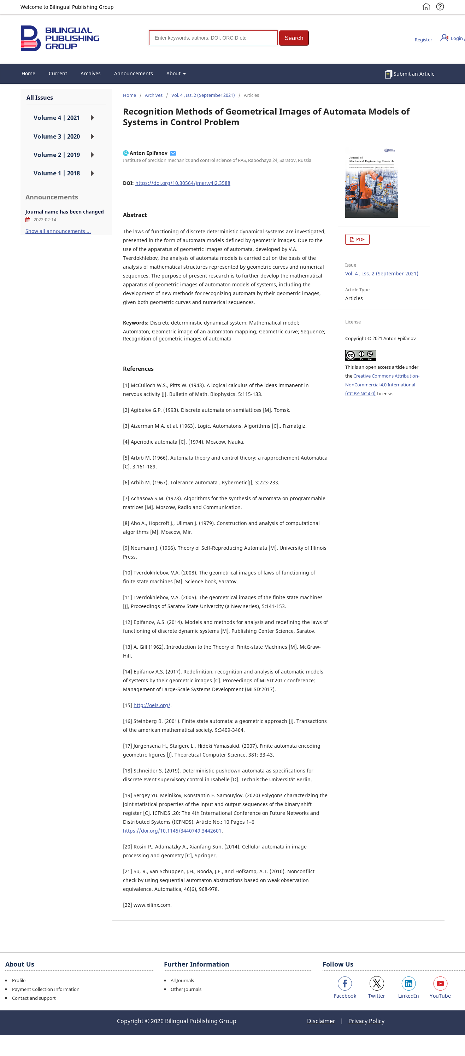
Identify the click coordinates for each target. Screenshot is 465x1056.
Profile (18, 980)
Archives (91, 73)
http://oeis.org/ (152, 705)
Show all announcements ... (58, 231)
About (174, 73)
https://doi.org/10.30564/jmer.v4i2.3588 (182, 183)
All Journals (182, 980)
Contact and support (34, 998)
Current (58, 73)
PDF (360, 239)
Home (28, 73)
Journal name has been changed (64, 211)
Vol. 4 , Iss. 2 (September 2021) (203, 95)
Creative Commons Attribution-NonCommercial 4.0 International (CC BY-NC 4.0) (382, 385)
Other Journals (186, 989)
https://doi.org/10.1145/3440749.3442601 (172, 830)
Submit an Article (414, 73)
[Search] (213, 37)
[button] (294, 38)
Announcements (133, 73)
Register (423, 39)
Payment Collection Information (46, 989)
